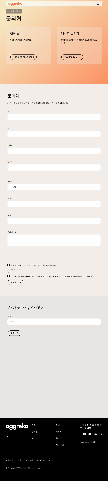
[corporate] (15, 3)
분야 (34, 425)
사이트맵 (29, 460)
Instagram (100, 434)
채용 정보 (60, 445)
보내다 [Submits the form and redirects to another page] (14, 282)
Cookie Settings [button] (43, 460)
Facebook (84, 434)
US (7, 436)
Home (9, 11)
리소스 (59, 431)
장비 (58, 425)
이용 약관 (9, 460)
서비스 (35, 438)
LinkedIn (95, 434)
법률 (19, 460)
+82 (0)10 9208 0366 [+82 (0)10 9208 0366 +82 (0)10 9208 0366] (23, 57)
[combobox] (10, 187)
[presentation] (24, 258)
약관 (9, 272)
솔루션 (35, 431)
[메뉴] (98, 4)
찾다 (9, 316)
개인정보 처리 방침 (14, 270)
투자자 (59, 438)
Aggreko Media (89, 434)
